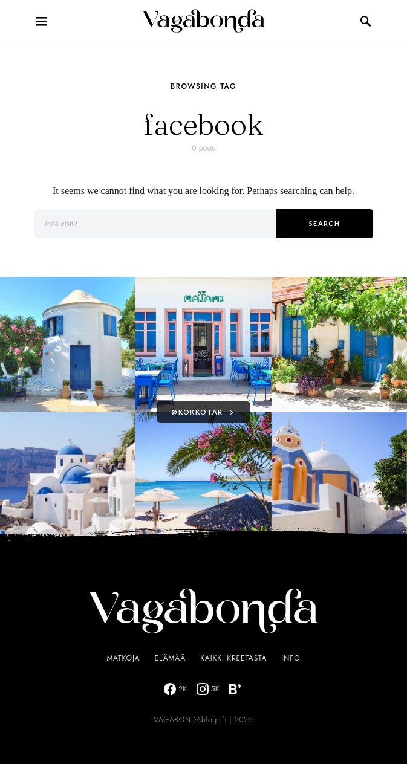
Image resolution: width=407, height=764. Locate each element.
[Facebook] (175, 689)
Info (290, 658)
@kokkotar (197, 412)
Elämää (170, 658)
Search (324, 223)
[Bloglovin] (235, 689)
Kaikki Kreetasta (233, 658)
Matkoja (123, 658)
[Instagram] (208, 689)
